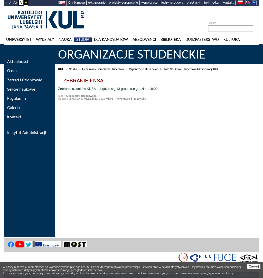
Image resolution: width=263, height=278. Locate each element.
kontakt (228, 3)
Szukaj (212, 23)
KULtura (231, 39)
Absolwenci (144, 39)
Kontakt (14, 117)
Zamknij (254, 266)
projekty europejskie (123, 3)
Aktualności (17, 62)
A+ (15, 3)
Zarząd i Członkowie (24, 80)
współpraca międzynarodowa (162, 3)
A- (6, 3)
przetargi (193, 3)
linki (206, 3)
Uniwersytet (18, 39)
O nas (12, 71)
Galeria (13, 108)
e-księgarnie (97, 3)
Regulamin (16, 99)
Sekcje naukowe (21, 89)
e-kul (215, 3)
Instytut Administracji (26, 133)
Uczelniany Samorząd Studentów (103, 69)
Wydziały (45, 39)
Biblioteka (171, 39)
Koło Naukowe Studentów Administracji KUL (191, 69)
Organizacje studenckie (131, 55)
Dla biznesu (76, 3)
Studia (82, 39)
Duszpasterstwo (202, 39)
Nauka (65, 39)
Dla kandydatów (111, 39)
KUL (61, 69)
